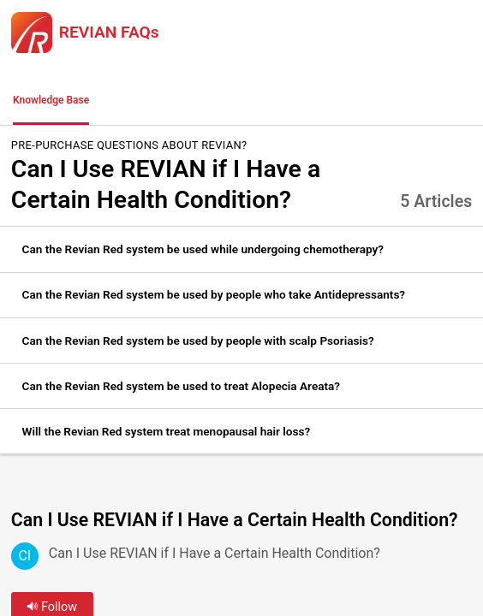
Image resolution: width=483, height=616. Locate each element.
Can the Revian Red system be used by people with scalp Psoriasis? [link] (198, 340)
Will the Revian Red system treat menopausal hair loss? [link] (166, 431)
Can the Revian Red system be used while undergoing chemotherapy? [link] (203, 249)
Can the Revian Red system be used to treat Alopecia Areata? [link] (181, 386)
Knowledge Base (51, 100)
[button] (124, 101)
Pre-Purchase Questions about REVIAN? (129, 145)
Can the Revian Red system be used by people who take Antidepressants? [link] (213, 294)
